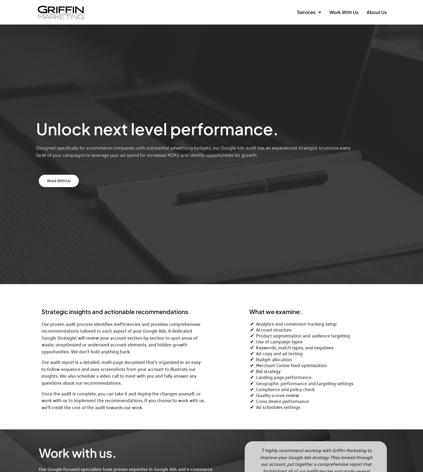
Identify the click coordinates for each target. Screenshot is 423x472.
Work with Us (344, 12)
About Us (377, 12)
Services (309, 12)
